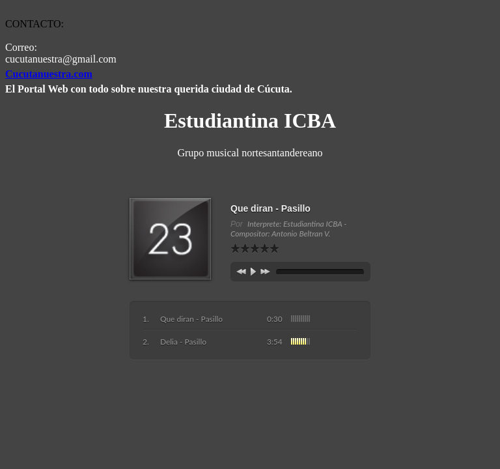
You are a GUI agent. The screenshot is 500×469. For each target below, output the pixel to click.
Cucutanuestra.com (48, 73)
